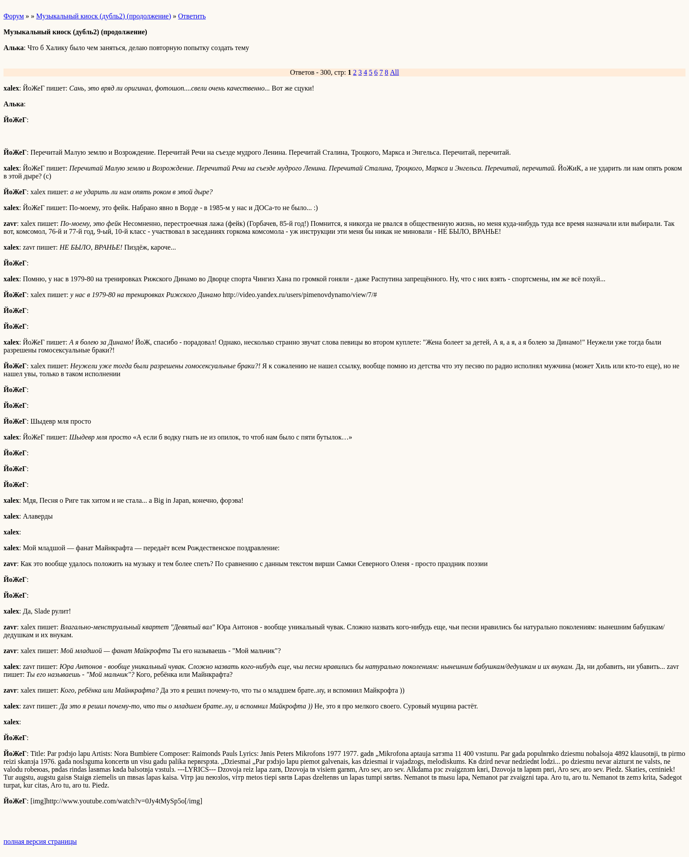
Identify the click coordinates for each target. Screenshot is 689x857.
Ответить (192, 16)
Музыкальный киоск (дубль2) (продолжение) (103, 16)
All (394, 72)
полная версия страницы (40, 841)
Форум (14, 16)
